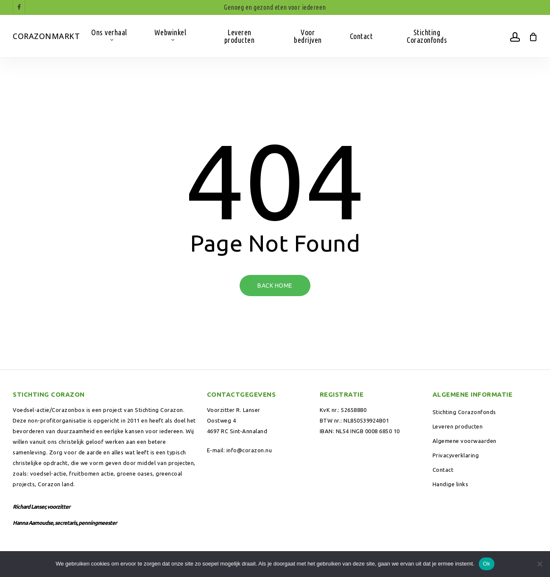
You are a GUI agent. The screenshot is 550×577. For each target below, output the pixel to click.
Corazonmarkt (46, 36)
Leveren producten (458, 426)
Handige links (451, 484)
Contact (443, 470)
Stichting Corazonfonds (464, 412)
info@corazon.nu (249, 450)
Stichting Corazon (159, 410)
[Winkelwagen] (532, 36)
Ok (486, 563)
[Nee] (539, 564)
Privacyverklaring (456, 455)
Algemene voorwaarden (465, 441)
